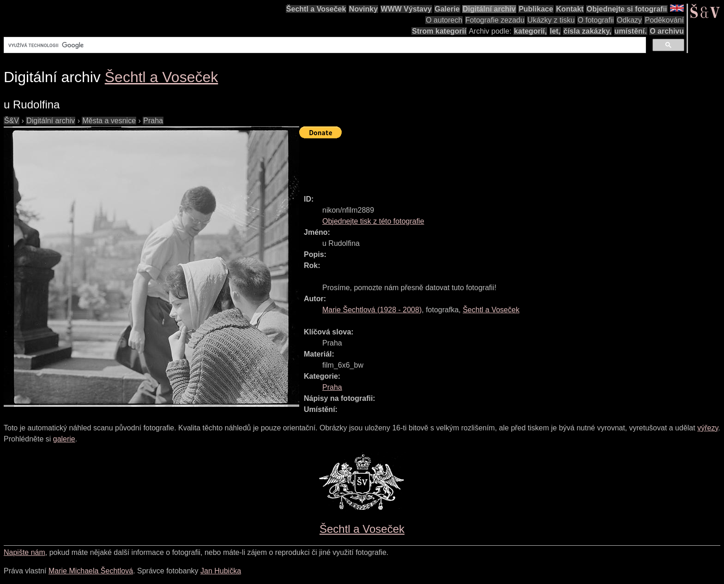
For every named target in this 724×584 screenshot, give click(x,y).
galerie (64, 439)
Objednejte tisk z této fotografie (373, 221)
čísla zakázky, (587, 31)
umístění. (631, 31)
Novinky (363, 9)
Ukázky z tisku (550, 20)
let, (555, 31)
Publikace (536, 9)
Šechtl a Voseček (316, 9)
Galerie (446, 9)
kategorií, (530, 31)
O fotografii (596, 20)
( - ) (372, 310)
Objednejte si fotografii (626, 9)
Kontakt (570, 9)
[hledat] (324, 45)
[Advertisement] (467, 162)
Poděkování (664, 20)
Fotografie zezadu (495, 20)
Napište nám (24, 552)
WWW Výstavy (406, 9)
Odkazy (629, 20)
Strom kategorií (439, 31)
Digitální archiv (489, 9)
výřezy (707, 428)
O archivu (667, 31)
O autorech (444, 20)
